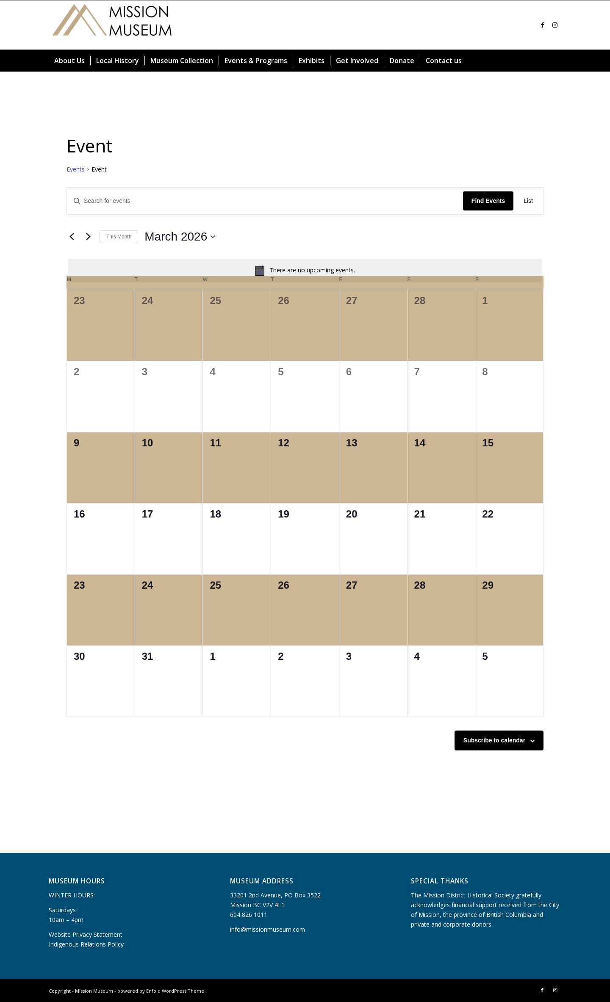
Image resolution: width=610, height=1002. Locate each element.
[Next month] (88, 237)
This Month (118, 237)
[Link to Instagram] (555, 25)
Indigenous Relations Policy (86, 944)
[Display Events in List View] (528, 201)
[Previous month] (72, 237)
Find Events (488, 200)
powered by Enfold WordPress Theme (160, 991)
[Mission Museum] (112, 25)
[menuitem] (69, 60)
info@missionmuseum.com (267, 929)
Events (76, 169)
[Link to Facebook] (542, 25)
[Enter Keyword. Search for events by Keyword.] (265, 201)
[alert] (305, 270)
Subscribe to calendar (494, 740)
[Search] (556, 60)
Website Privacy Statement (85, 934)
